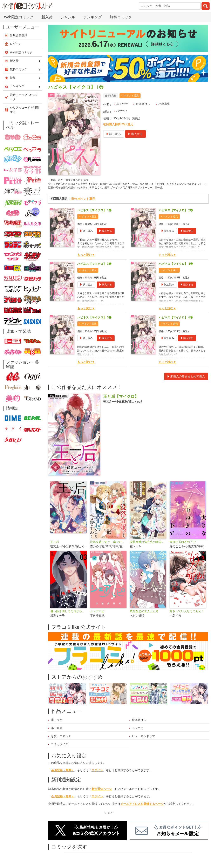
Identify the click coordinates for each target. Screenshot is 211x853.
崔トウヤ (122, 104)
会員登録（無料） (62, 776)
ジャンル (67, 17)
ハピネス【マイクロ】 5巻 (94, 324)
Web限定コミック (18, 17)
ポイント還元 (131, 95)
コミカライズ (59, 751)
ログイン (97, 776)
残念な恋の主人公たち (144, 618)
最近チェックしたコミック (24, 97)
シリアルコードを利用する (24, 110)
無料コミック (121, 17)
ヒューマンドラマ (143, 743)
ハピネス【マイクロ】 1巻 (94, 217)
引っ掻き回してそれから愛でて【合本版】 (68, 618)
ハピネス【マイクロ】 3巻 (94, 270)
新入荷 (47, 17)
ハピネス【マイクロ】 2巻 (176, 217)
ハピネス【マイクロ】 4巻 (176, 270)
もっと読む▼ (86, 261)
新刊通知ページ (101, 795)
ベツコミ (122, 111)
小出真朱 (164, 104)
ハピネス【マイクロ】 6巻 (176, 324)
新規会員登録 (18, 35)
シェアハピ (97, 618)
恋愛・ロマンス (61, 743)
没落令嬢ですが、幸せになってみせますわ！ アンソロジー (108, 548)
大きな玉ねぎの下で (183, 548)
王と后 (54, 548)
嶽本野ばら (143, 104)
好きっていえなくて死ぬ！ (187, 618)
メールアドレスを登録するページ (142, 810)
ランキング (92, 17)
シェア (108, 819)
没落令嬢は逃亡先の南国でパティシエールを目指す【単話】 (148, 548)
